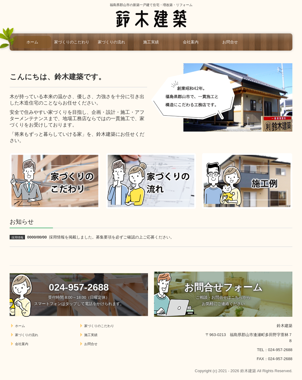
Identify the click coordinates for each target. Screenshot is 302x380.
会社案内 (191, 42)
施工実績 (151, 42)
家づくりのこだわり (71, 42)
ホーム (32, 42)
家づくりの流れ (111, 42)
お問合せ (230, 42)
